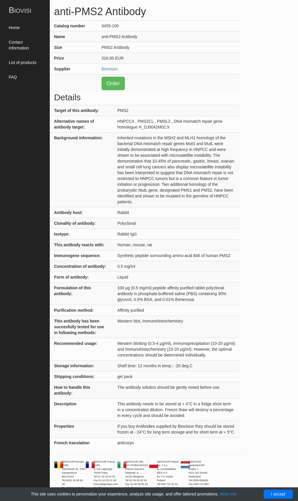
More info (228, 494)
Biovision (110, 69)
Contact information (19, 45)
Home (14, 27)
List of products (22, 62)
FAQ (13, 77)
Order (113, 83)
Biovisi (20, 10)
